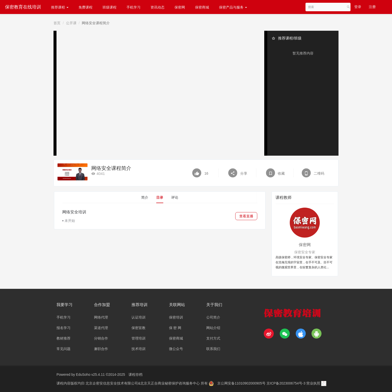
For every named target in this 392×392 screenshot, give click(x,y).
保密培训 (176, 317)
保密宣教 (139, 328)
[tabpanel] (159, 216)
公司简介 (213, 317)
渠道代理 (101, 328)
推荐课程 (59, 7)
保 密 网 (175, 328)
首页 (57, 23)
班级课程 (109, 7)
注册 (372, 7)
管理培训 (139, 338)
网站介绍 (213, 328)
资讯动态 (157, 7)
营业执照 (313, 383)
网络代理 (101, 317)
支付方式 (213, 338)
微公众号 (176, 349)
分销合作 (101, 338)
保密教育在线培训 (23, 6)
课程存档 (135, 375)
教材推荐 (63, 338)
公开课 (71, 23)
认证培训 (139, 317)
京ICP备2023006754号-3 (286, 383)
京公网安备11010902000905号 (241, 383)
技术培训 (139, 349)
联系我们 (213, 349)
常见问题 (63, 349)
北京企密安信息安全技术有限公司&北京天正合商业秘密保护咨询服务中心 (143, 383)
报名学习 (63, 328)
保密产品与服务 (233, 7)
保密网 (179, 7)
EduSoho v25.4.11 (90, 375)
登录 (357, 7)
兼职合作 (101, 349)
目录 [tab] (159, 197)
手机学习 (133, 7)
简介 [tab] (144, 197)
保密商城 (202, 7)
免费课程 (85, 7)
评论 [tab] (174, 197)
